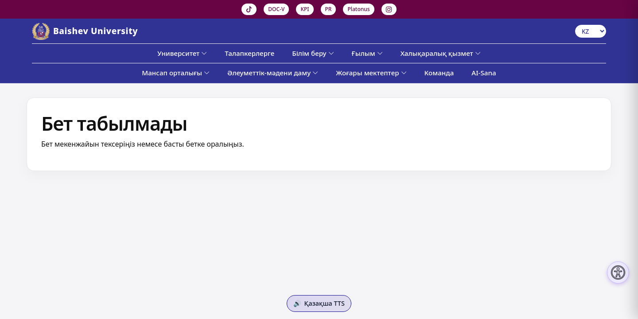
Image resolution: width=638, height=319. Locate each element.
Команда (439, 72)
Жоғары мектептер (371, 72)
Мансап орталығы (176, 72)
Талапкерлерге (249, 53)
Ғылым (367, 53)
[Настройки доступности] (618, 272)
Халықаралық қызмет (441, 53)
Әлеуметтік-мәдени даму (272, 72)
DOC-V (276, 9)
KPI (304, 9)
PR (328, 9)
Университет (182, 53)
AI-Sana (483, 72)
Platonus (358, 9)
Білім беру (313, 53)
